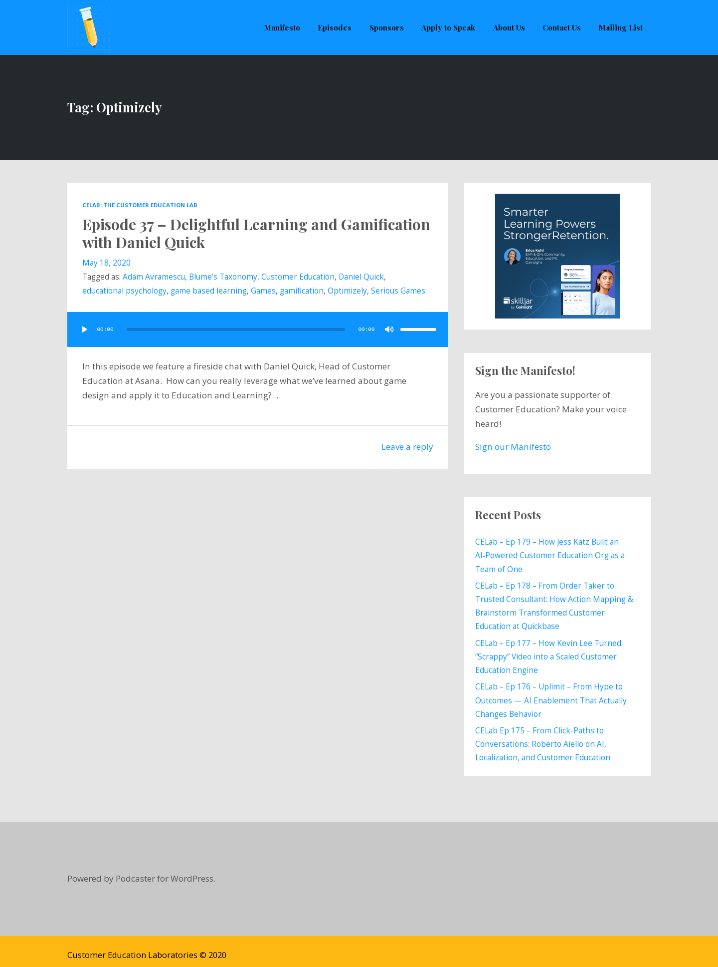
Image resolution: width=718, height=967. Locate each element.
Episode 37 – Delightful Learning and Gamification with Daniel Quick (256, 233)
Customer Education (298, 277)
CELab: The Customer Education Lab (139, 205)
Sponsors (389, 27)
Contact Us (562, 27)
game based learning (209, 291)
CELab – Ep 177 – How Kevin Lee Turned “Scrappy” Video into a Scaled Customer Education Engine (548, 652)
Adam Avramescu (154, 277)
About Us (511, 27)
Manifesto (286, 27)
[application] (257, 329)
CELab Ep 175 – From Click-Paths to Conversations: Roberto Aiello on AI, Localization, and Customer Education (542, 736)
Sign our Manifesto (513, 446)
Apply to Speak (451, 27)
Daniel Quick (361, 277)
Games (263, 291)
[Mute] (389, 329)
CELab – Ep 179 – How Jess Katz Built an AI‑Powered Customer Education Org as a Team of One (550, 554)
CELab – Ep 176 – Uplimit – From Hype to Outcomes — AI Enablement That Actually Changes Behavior (551, 694)
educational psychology (124, 291)
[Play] (84, 329)
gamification (302, 291)
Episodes (339, 27)
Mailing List (621, 27)
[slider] (236, 329)
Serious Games (398, 291)
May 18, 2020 (106, 263)
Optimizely (347, 291)
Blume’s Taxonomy (223, 277)
